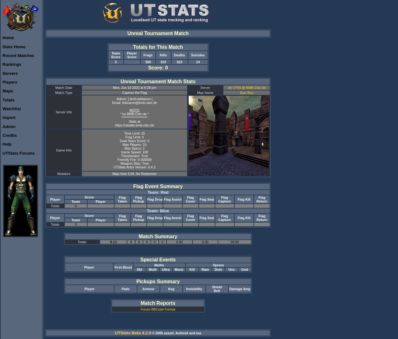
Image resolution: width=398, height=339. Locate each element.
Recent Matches (18, 55)
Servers (10, 73)
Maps (8, 91)
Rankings (12, 64)
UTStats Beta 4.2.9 (133, 333)
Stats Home (14, 46)
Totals (8, 100)
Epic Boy (246, 93)
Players (10, 82)
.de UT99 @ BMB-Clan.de (246, 88)
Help (7, 144)
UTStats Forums (19, 153)
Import (9, 117)
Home (8, 37)
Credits (10, 135)
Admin (9, 126)
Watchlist (12, 108)
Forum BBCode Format (158, 309)
